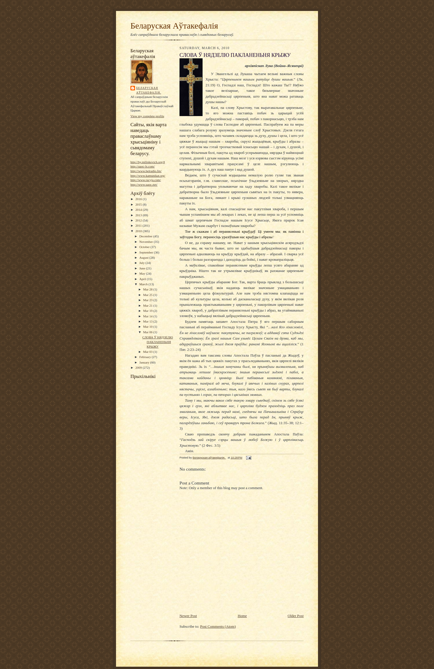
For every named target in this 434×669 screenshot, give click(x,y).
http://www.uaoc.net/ (144, 184)
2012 (139, 220)
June (142, 268)
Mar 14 (148, 316)
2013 (139, 215)
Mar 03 (148, 351)
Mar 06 (148, 332)
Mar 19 (148, 310)
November (146, 241)
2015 (139, 204)
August (144, 257)
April (143, 279)
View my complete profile (147, 116)
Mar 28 (148, 289)
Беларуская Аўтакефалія (174, 25)
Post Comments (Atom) (218, 626)
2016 (139, 199)
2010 (139, 231)
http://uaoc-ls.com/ (142, 166)
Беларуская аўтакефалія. (148, 90)
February (145, 357)
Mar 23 (148, 300)
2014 (139, 209)
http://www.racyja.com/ (145, 180)
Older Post (296, 616)
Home (242, 616)
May (142, 273)
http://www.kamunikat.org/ (147, 175)
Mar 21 (148, 305)
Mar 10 (148, 326)
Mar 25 (148, 295)
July (142, 262)
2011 (139, 225)
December (146, 236)
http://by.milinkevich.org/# (147, 162)
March (144, 284)
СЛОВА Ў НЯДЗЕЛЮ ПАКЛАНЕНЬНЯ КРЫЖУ (157, 342)
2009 (139, 367)
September (146, 252)
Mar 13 (148, 321)
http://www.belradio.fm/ (146, 171)
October (145, 247)
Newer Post (188, 616)
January (144, 362)
